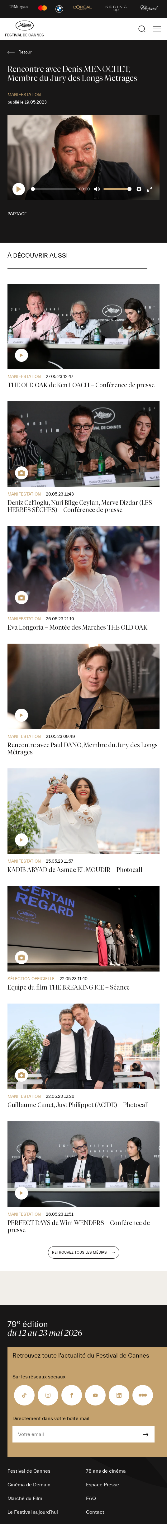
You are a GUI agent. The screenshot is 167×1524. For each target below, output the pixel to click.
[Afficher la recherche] (142, 29)
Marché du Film (24, 1498)
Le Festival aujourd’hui (32, 1512)
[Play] (18, 189)
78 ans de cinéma (106, 1471)
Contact (95, 1512)
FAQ (91, 1498)
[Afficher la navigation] (157, 29)
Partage (17, 214)
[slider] (54, 189)
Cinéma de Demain (28, 1485)
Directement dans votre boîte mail (50, 1418)
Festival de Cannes (28, 1471)
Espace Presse (102, 1485)
